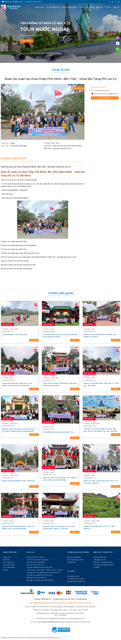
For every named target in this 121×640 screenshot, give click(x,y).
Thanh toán (71, 562)
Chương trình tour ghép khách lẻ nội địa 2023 (43, 572)
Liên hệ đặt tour (105, 98)
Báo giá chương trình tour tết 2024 (40, 567)
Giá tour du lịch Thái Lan (36, 557)
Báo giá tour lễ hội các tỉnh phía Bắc (40, 580)
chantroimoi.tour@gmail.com (12, 1)
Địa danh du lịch (73, 576)
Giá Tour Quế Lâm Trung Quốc (38, 559)
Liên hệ (116, 7)
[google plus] (112, 1)
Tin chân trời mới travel (75, 578)
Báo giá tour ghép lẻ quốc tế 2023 (39, 575)
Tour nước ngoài (86, 7)
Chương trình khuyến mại (76, 581)
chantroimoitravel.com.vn (76, 618)
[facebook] (109, 1)
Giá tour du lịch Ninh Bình (36, 562)
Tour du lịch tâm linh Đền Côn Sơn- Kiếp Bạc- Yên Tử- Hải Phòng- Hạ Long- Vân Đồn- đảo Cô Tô (101, 431)
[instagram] (115, 1)
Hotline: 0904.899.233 (34, 1)
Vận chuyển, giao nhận (75, 559)
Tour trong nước (69, 7)
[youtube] (118, 1)
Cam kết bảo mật (100, 557)
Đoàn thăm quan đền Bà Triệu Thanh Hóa (18, 481)
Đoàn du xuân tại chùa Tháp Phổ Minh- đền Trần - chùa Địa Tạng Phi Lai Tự (36, 167)
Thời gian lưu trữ (100, 559)
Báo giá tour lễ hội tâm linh (36, 577)
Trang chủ (39, 7)
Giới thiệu (6, 559)
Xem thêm (27, 41)
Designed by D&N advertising (51, 637)
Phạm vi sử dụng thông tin (103, 562)
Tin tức (108, 7)
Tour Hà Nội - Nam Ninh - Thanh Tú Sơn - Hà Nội (44, 570)
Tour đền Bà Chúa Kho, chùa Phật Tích (58, 432)
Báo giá (99, 7)
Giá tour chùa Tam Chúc (35, 565)
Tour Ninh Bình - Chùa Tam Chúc (14, 334)
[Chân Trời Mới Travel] (13, 7)
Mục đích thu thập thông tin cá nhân (104, 566)
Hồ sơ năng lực (52, 7)
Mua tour (34, 340)
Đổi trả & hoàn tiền (74, 557)
